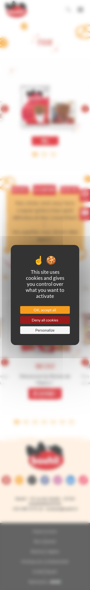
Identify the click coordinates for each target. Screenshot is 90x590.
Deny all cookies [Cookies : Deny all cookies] (45, 320)
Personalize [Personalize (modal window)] (44, 330)
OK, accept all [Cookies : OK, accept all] (45, 310)
